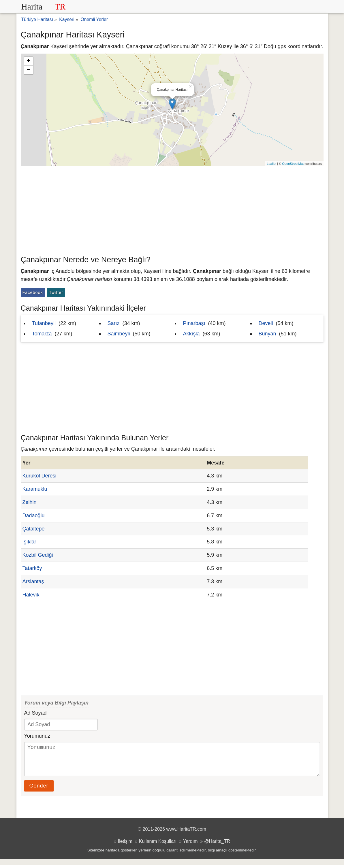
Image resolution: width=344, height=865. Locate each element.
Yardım (190, 846)
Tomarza (42, 334)
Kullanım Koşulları (157, 846)
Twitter (56, 292)
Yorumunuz (37, 736)
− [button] (28, 70)
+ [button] (28, 61)
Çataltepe (33, 529)
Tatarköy (32, 568)
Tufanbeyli (44, 323)
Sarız (114, 323)
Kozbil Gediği (37, 555)
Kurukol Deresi (39, 476)
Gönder (38, 791)
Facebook (32, 292)
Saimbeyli (119, 334)
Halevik (31, 595)
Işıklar (29, 542)
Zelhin (29, 502)
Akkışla (191, 334)
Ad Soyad (35, 713)
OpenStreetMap (293, 163)
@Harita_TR (217, 846)
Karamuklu (34, 489)
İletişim (125, 846)
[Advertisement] (172, 209)
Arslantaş (33, 581)
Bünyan (267, 334)
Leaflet (271, 163)
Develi (266, 323)
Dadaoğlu (33, 515)
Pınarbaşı (194, 323)
